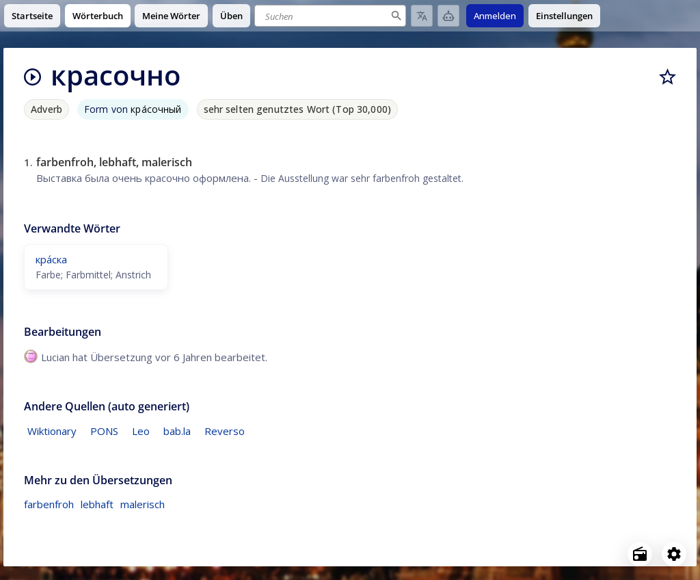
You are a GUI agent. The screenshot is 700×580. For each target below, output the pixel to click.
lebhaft (97, 504)
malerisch (142, 504)
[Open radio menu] (640, 554)
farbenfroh (49, 504)
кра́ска (51, 259)
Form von (133, 109)
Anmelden (495, 16)
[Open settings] (674, 554)
